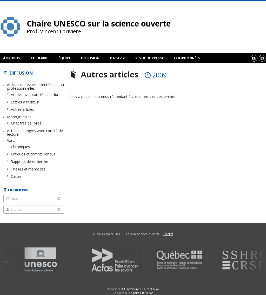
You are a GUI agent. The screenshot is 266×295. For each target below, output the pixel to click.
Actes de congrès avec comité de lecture (35, 132)
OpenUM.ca (151, 289)
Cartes (16, 176)
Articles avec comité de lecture (36, 94)
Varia (11, 140)
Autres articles (22, 109)
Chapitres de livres (26, 123)
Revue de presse (149, 58)
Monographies (19, 116)
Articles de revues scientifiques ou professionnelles (35, 86)
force (133, 289)
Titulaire (39, 58)
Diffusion (90, 58)
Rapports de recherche (29, 161)
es (262, 58)
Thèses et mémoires (28, 169)
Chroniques (20, 146)
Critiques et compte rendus (33, 154)
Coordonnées (187, 58)
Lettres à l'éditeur (25, 102)
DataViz (117, 58)
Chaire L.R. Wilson (142, 293)
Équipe (64, 58)
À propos (11, 58)
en (254, 58)
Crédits (168, 234)
